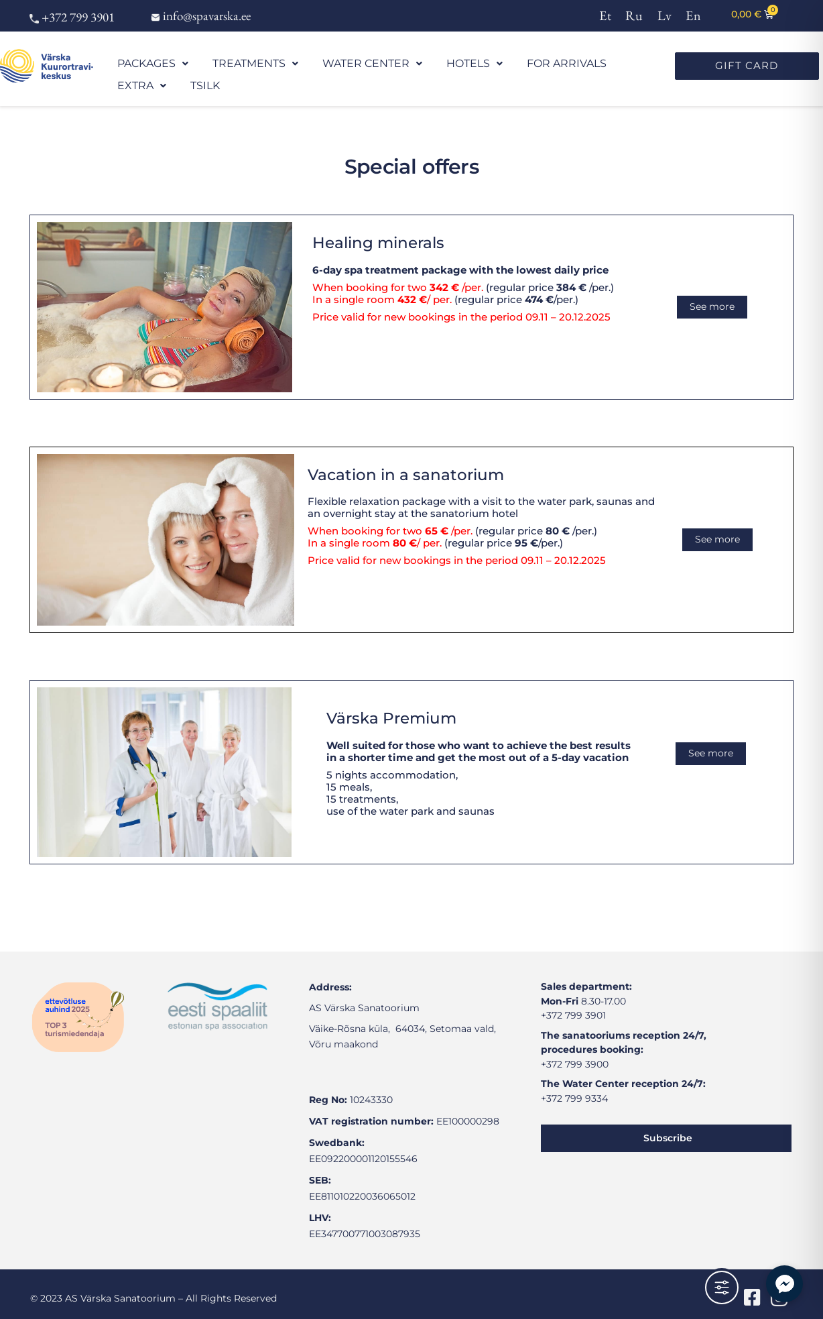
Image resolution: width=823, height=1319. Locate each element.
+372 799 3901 (72, 17)
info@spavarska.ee (201, 15)
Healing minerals (378, 230)
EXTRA (544, 66)
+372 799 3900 (575, 1052)
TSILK (591, 66)
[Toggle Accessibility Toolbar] (722, 1287)
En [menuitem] (694, 15)
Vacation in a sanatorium (406, 462)
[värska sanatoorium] (154, 1128)
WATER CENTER (321, 66)
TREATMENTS (226, 66)
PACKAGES (143, 66)
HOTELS (402, 66)
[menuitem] (605, 14)
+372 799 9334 (574, 1086)
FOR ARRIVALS (475, 66)
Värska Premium (391, 706)
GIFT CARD (746, 65)
